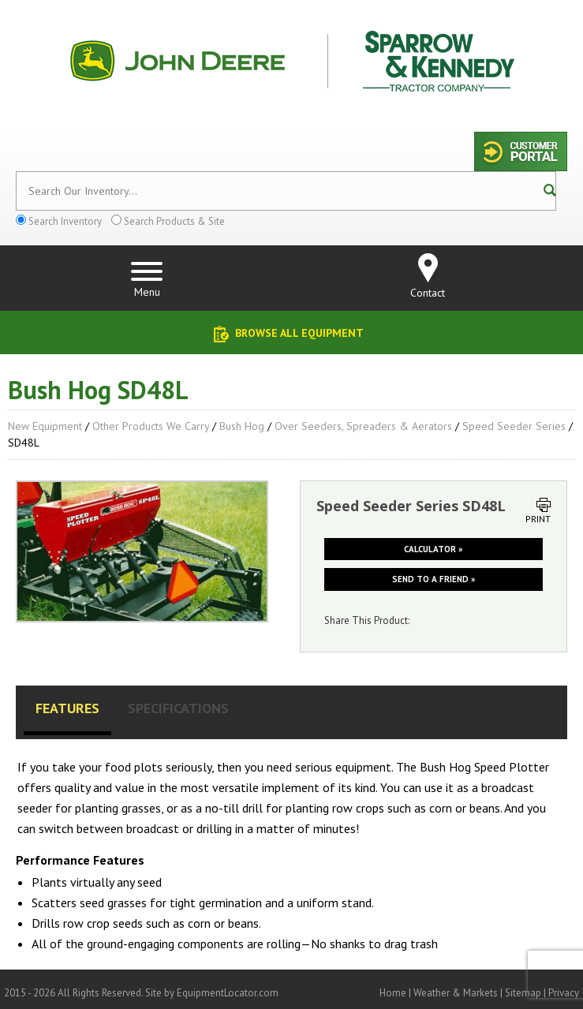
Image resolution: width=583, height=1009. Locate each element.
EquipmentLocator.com (227, 993)
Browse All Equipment (299, 333)
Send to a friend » (433, 579)
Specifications (178, 708)
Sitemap (523, 993)
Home (392, 993)
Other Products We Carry (150, 426)
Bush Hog (241, 426)
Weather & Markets (455, 993)
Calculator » (433, 549)
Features (67, 708)
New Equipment (45, 426)
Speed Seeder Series (514, 426)
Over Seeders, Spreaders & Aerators (363, 426)
